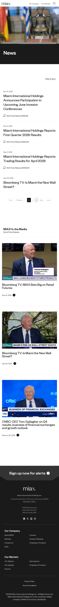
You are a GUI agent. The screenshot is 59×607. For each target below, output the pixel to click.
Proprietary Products (38, 542)
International (34, 561)
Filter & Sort (50, 79)
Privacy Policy (29, 581)
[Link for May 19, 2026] (8, 295)
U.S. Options (9, 561)
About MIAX (9, 535)
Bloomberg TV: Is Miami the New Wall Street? (26, 354)
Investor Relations (36, 539)
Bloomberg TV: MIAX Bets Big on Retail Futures (28, 286)
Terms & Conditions (30, 585)
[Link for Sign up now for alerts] (29, 473)
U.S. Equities (9, 565)
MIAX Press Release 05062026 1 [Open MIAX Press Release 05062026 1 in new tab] (16, 167)
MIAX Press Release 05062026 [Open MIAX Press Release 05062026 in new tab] (16, 141)
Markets (8, 539)
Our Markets (45, 3)
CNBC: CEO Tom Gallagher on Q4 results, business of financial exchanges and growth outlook (28, 425)
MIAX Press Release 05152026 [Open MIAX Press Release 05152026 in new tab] (15, 115)
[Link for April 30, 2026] (9, 363)
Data (6, 546)
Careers (33, 535)
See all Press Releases (11, 232)
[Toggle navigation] (54, 3)
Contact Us (9, 542)
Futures (7, 569)
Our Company (34, 3)
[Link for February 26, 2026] (10, 435)
